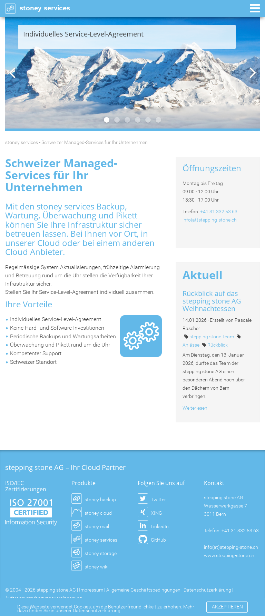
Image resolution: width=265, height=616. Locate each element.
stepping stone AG (56, 590)
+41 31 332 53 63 (218, 211)
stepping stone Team (212, 336)
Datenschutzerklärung (207, 590)
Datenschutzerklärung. (97, 610)
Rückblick (217, 345)
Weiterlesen (195, 408)
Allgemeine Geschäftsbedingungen (143, 590)
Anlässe (191, 345)
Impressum (91, 590)
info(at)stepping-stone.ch (210, 220)
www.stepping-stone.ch (229, 555)
